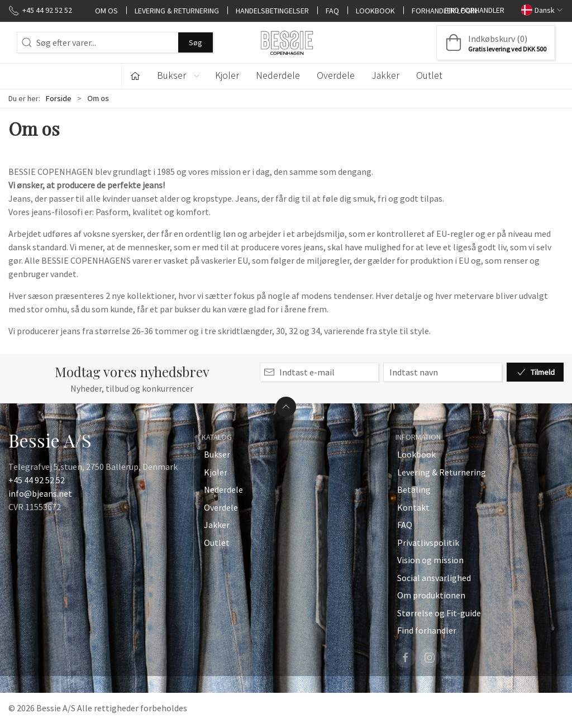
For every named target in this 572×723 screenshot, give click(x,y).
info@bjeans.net (40, 493)
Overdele (336, 75)
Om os (106, 10)
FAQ (332, 10)
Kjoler (227, 75)
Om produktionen (431, 595)
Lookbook (375, 10)
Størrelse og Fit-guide (439, 613)
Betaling (414, 489)
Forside (59, 98)
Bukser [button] (179, 75)
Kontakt (413, 507)
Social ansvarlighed (434, 577)
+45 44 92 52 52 (36, 480)
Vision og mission (430, 559)
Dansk (542, 9)
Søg (195, 42)
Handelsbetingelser (272, 10)
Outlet (429, 75)
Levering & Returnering (177, 10)
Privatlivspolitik (428, 542)
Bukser (217, 454)
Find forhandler (474, 10)
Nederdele (278, 75)
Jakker (385, 75)
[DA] (286, 42)
